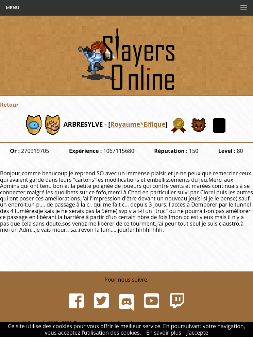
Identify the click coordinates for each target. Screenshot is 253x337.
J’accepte (197, 332)
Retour (9, 104)
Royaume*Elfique (137, 124)
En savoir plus (163, 332)
